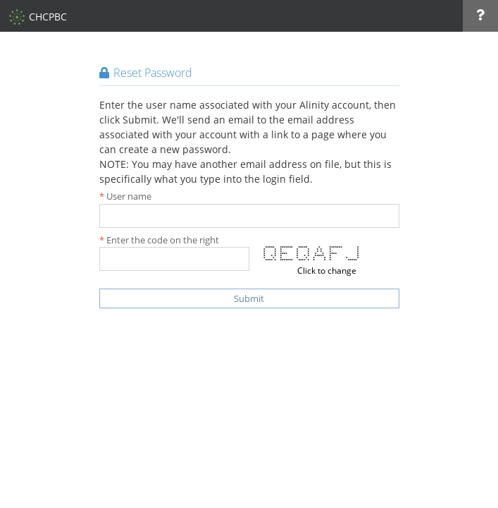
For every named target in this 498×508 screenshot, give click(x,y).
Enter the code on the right (162, 240)
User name (128, 196)
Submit (249, 298)
